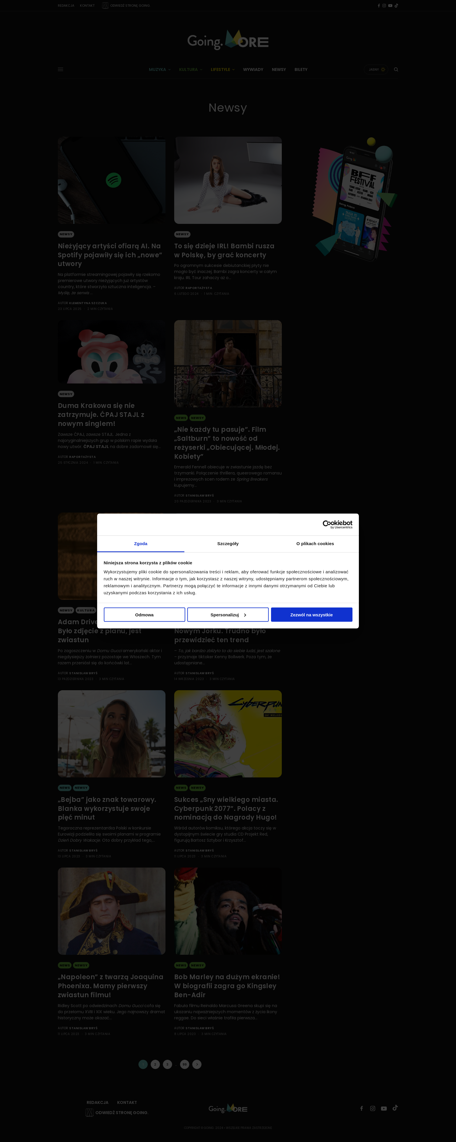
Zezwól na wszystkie (312, 614)
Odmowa (144, 614)
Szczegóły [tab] (227, 543)
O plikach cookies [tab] (315, 543)
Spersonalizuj (228, 614)
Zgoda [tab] (140, 543)
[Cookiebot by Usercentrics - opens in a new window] (327, 524)
